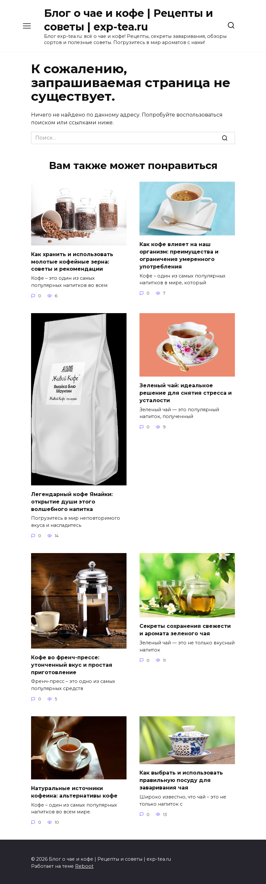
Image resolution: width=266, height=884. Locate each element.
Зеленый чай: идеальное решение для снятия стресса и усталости (185, 392)
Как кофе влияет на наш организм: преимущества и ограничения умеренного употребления (178, 255)
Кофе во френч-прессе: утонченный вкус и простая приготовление (71, 663)
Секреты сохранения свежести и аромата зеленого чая (185, 628)
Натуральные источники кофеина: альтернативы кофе (74, 790)
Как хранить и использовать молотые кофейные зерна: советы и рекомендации (72, 261)
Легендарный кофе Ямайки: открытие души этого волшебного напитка (72, 501)
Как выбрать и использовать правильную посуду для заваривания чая (181, 778)
